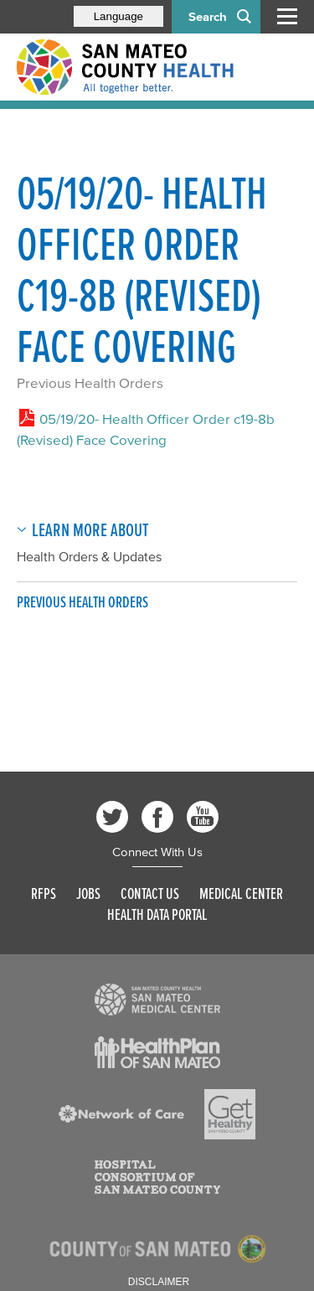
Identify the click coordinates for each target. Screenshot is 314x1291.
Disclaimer (158, 1282)
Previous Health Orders (90, 382)
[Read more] (157, 999)
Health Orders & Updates (89, 556)
